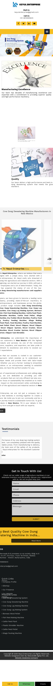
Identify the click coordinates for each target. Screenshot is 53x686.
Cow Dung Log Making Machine (15, 589)
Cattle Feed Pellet (10, 613)
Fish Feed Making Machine (13, 601)
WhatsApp (26, 684)
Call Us (10, 684)
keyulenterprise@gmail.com (24, 12)
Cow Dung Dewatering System (14, 581)
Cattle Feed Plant (9, 605)
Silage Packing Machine (12, 616)
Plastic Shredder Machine (13, 609)
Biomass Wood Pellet (11, 597)
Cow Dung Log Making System (14, 593)
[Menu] (47, 31)
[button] (5, 45)
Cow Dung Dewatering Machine (15, 585)
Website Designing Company (26, 661)
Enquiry (43, 684)
